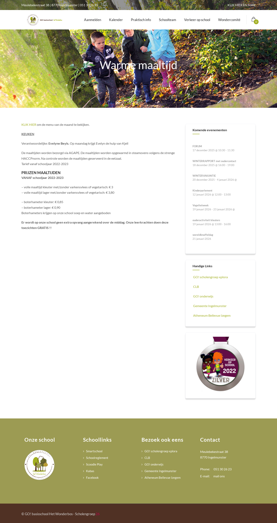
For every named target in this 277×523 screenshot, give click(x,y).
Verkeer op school (197, 20)
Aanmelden (92, 20)
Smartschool (94, 451)
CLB (196, 286)
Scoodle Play (94, 464)
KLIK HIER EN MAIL (242, 5)
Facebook (92, 477)
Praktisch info (141, 20)
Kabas (90, 471)
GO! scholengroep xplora (210, 277)
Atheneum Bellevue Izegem (212, 315)
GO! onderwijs (203, 296)
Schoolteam (167, 20)
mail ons (219, 476)
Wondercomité (229, 20)
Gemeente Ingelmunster (210, 306)
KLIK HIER (28, 124)
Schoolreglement (97, 458)
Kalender (116, 20)
